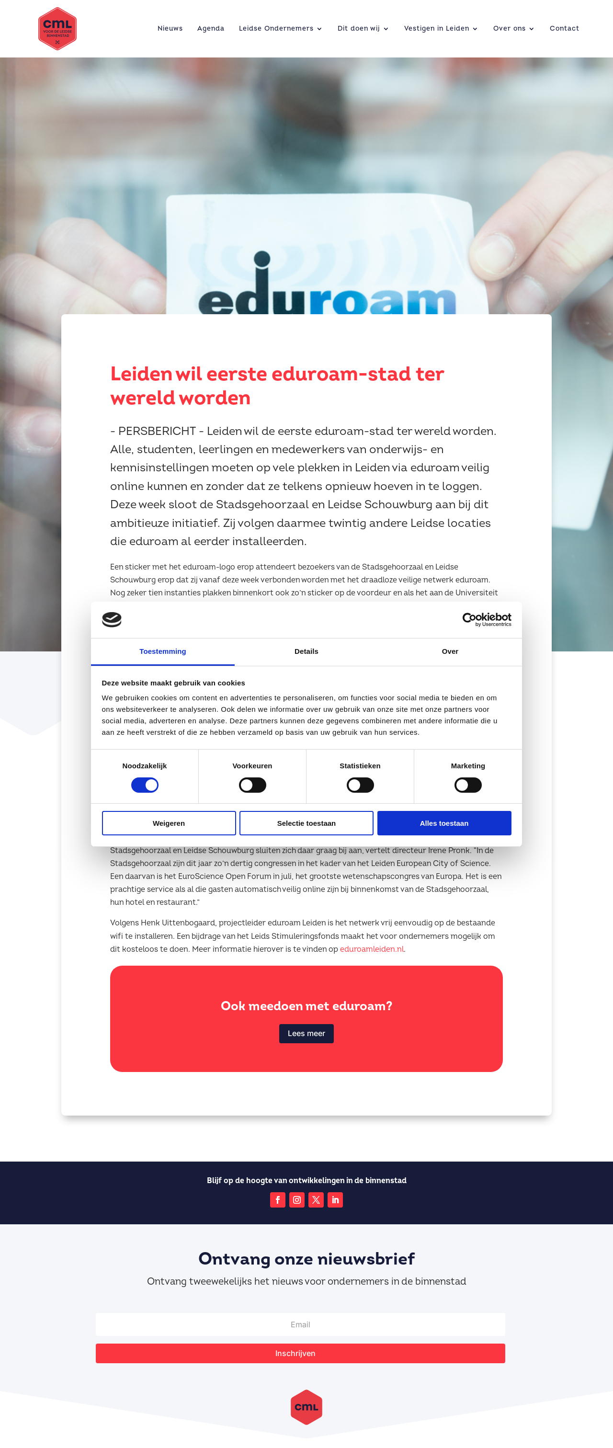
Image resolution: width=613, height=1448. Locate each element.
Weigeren (169, 823)
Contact (564, 28)
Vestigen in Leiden (436, 28)
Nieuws (170, 28)
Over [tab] (450, 651)
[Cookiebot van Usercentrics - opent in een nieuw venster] (469, 620)
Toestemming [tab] (162, 651)
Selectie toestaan (306, 823)
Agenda (211, 28)
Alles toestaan (444, 823)
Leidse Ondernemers (276, 28)
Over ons (509, 28)
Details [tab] (306, 651)
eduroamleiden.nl (372, 949)
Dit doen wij (359, 28)
